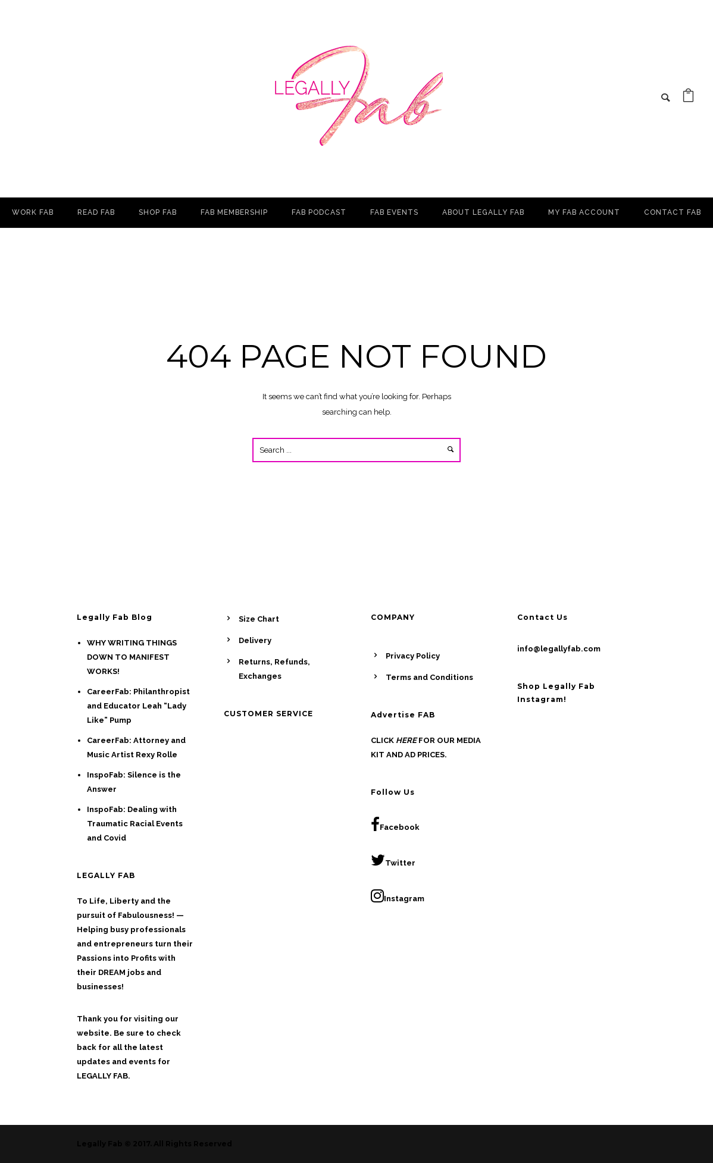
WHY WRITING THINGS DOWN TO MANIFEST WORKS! (132, 657)
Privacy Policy (413, 655)
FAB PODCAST (319, 212)
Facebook (395, 824)
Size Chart (259, 619)
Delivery (255, 640)
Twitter (393, 860)
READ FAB (96, 212)
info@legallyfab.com (559, 648)
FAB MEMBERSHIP (234, 212)
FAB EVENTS (394, 212)
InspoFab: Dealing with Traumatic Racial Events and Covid (135, 823)
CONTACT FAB (672, 212)
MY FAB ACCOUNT (584, 212)
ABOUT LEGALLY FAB (483, 212)
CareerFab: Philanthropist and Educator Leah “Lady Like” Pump (138, 706)
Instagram (397, 896)
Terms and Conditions (429, 677)
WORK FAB (33, 212)
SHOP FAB (158, 212)
